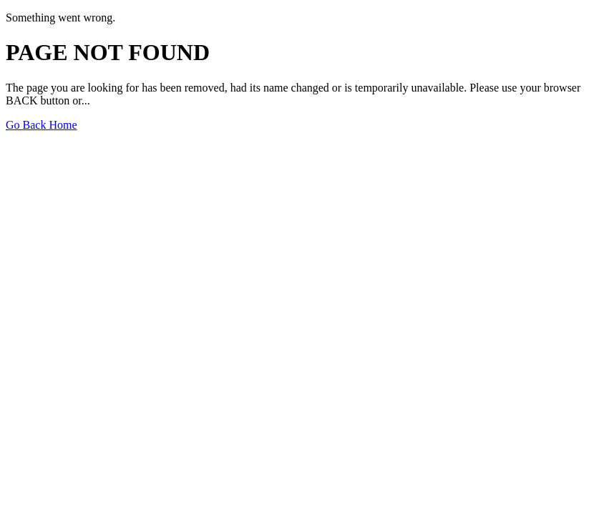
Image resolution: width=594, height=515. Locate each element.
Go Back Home (41, 125)
